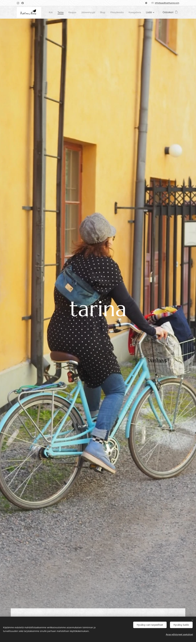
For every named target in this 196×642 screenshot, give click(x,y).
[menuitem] (62, 12)
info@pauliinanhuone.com (167, 3)
